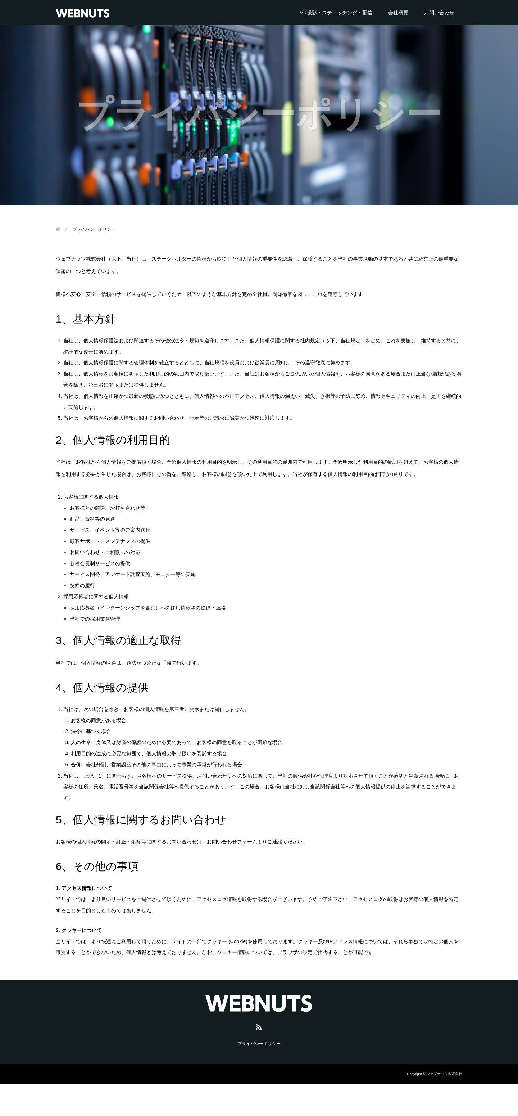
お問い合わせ (439, 12)
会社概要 (398, 12)
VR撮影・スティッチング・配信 (336, 12)
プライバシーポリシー (259, 1043)
